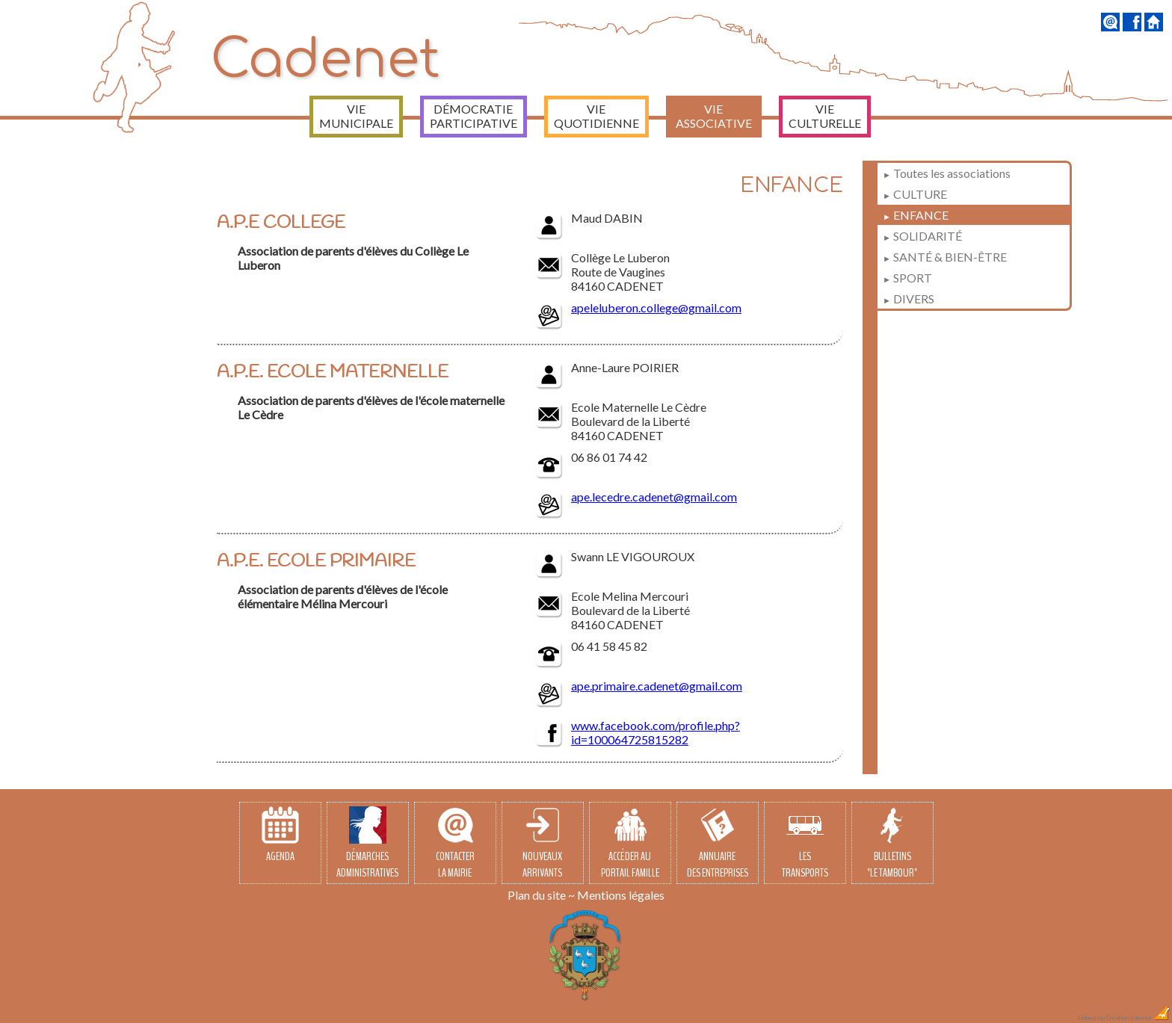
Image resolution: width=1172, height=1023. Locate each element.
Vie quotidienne (596, 116)
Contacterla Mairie (455, 843)
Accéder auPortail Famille (630, 843)
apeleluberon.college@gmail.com (656, 307)
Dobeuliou (1091, 1018)
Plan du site (537, 895)
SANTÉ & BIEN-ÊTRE (945, 257)
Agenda (280, 835)
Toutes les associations (947, 173)
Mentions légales (620, 895)
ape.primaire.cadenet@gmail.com (656, 686)
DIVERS (908, 298)
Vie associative (714, 116)
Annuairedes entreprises (717, 843)
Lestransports (805, 843)
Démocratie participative (473, 116)
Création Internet (1138, 1018)
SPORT (907, 278)
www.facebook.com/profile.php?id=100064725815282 (655, 732)
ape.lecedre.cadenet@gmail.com (654, 496)
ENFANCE (916, 215)
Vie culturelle (825, 116)
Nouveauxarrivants (542, 843)
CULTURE (915, 194)
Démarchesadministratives (367, 843)
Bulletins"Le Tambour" (892, 843)
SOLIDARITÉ (922, 236)
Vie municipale (356, 116)
